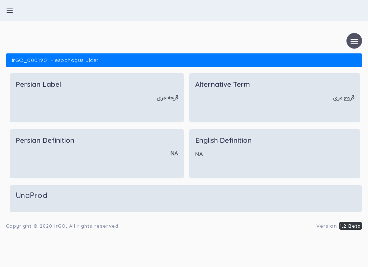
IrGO (60, 226)
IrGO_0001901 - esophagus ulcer (55, 60)
